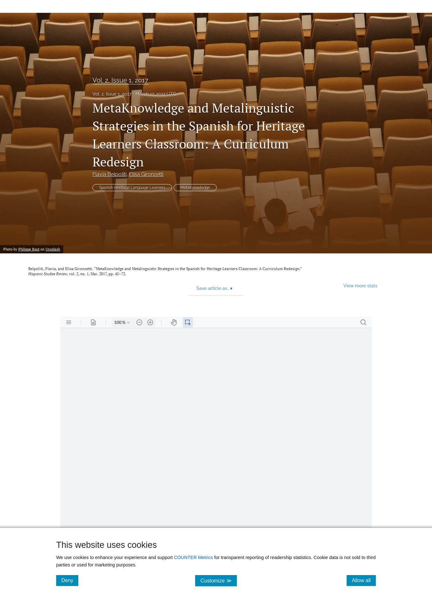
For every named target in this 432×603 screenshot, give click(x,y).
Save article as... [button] (214, 288)
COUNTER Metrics (193, 557)
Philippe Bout (28, 249)
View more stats (360, 285)
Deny (69, 580)
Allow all (364, 580)
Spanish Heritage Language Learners (132, 187)
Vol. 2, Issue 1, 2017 (120, 80)
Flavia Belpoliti (109, 174)
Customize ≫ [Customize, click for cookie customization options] (218, 580)
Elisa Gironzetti (146, 174)
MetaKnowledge (195, 187)
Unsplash (53, 249)
